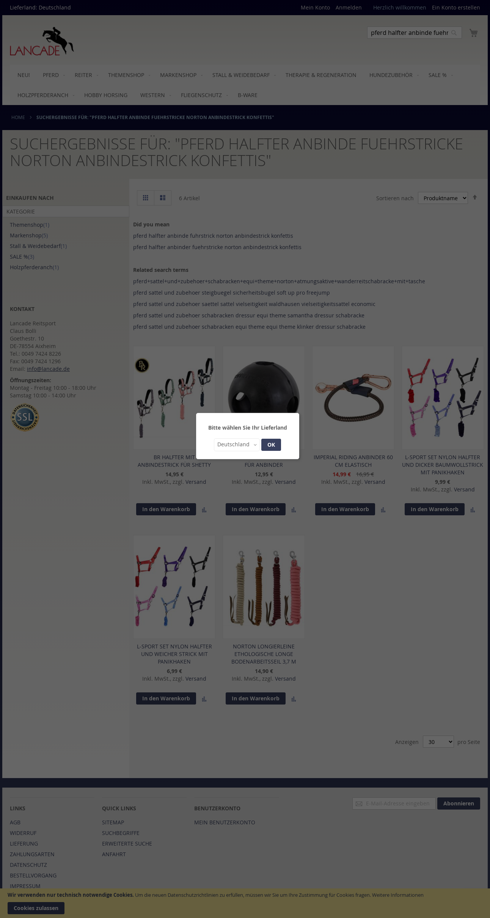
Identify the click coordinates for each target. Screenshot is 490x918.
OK (271, 444)
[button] (237, 444)
